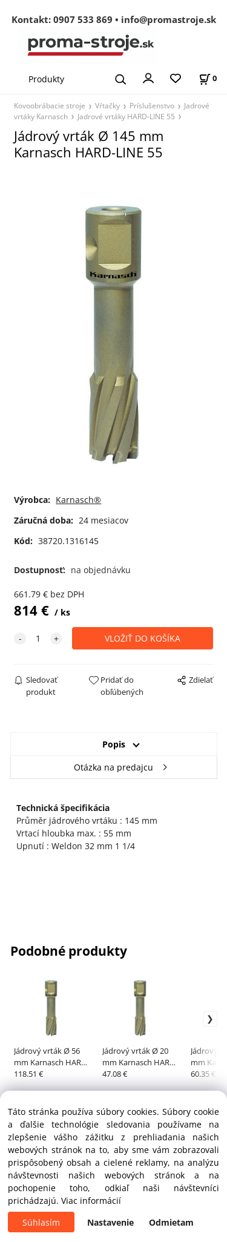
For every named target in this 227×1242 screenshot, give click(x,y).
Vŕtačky (107, 105)
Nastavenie (110, 1222)
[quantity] (38, 638)
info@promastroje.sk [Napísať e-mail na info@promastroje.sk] (168, 19)
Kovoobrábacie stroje (49, 105)
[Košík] (208, 78)
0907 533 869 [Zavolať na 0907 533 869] (83, 19)
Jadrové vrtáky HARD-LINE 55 (126, 116)
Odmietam (171, 1222)
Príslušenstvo (152, 105)
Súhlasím (41, 1222)
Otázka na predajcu (113, 767)
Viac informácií (91, 1200)
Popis (113, 744)
